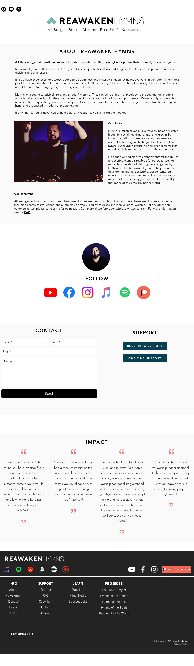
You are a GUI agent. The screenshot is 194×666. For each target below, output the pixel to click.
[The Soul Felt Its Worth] (114, 614)
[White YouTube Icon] (131, 569)
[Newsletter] (13, 596)
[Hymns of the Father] (114, 596)
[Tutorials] (78, 590)
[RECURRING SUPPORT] (145, 346)
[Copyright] (45, 602)
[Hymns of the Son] (114, 602)
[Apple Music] (18, 9)
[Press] (13, 608)
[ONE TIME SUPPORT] (145, 358)
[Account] (46, 614)
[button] (109, 30)
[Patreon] (143, 292)
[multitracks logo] (54, 569)
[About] (13, 590)
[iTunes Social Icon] (106, 292)
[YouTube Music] (30, 569)
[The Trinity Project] (114, 590)
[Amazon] (42, 569)
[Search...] (134, 30)
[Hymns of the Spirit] (114, 608)
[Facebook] (69, 292)
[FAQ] (45, 596)
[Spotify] (3, 9)
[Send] (49, 393)
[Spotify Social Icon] (125, 292)
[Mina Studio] (78, 596)
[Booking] (46, 608)
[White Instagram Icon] (154, 569)
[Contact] (45, 590)
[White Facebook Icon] (143, 569)
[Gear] (13, 614)
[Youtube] (11, 9)
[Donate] (13, 602)
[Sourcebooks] (78, 602)
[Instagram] (87, 292)
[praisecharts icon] (65, 569)
